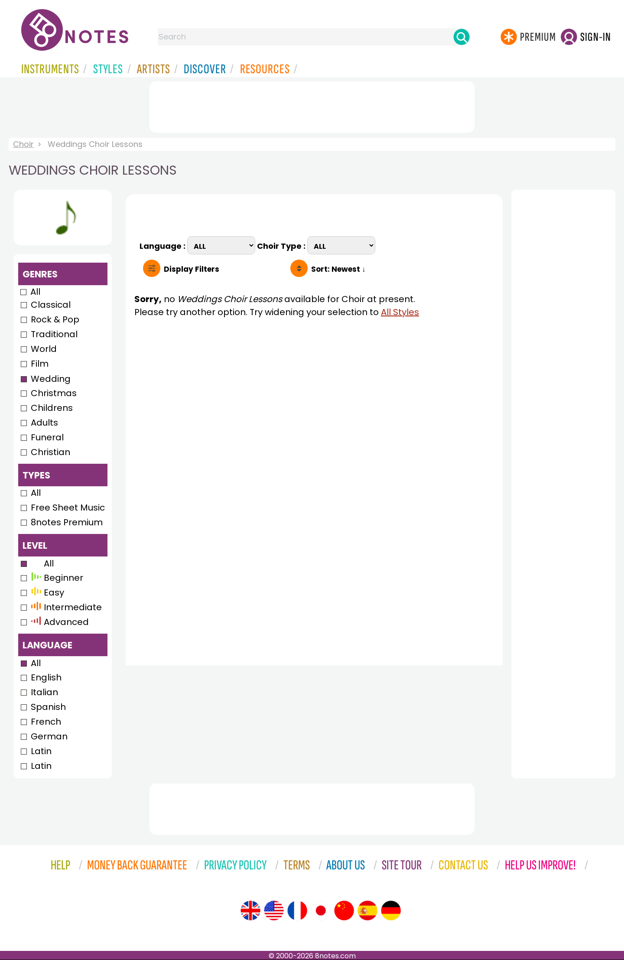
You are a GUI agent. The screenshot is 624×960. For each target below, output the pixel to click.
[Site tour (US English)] (274, 910)
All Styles (400, 312)
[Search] (461, 37)
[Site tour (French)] (297, 910)
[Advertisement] (312, 105)
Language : (163, 245)
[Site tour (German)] (391, 910)
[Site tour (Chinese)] (344, 910)
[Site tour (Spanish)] (367, 910)
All (35, 292)
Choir (23, 144)
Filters (191, 269)
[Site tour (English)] (250, 910)
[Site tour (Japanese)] (321, 910)
